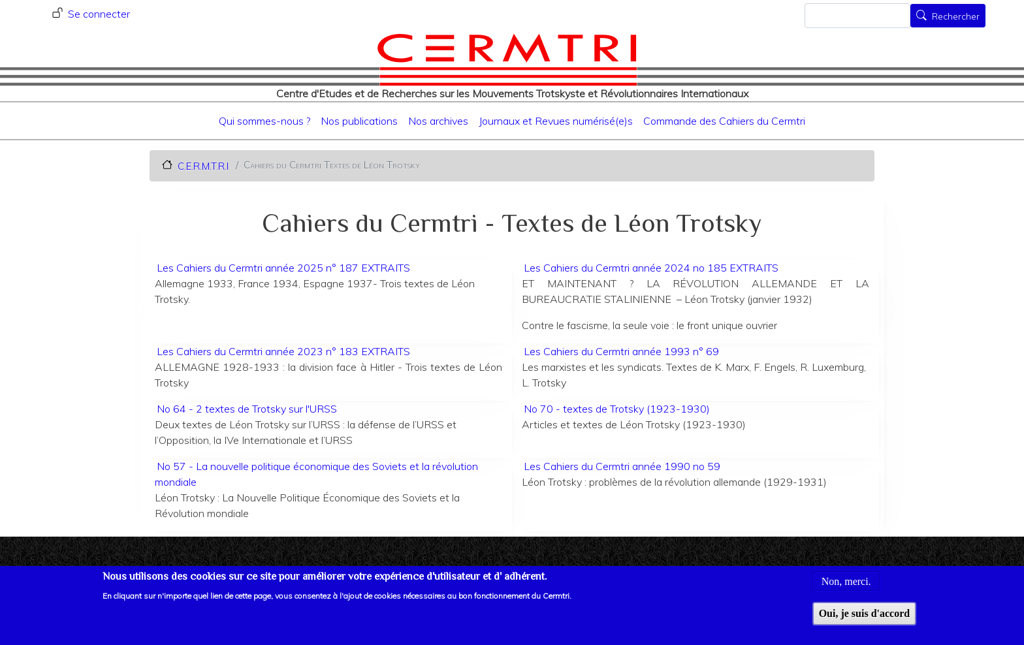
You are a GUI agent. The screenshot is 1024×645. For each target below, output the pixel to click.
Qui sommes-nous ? (264, 120)
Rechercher (956, 17)
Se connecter (99, 13)
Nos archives (438, 120)
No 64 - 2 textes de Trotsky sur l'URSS (247, 408)
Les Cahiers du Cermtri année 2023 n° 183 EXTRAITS (283, 351)
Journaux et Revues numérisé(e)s (556, 120)
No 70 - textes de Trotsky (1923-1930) (617, 408)
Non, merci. (846, 587)
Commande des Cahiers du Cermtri (724, 120)
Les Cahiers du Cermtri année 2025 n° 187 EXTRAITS (283, 267)
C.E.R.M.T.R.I (203, 165)
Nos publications (359, 120)
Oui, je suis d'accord (864, 619)
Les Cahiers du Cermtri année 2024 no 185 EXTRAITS (651, 267)
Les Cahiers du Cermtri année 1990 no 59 (622, 466)
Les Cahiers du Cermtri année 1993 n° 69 (621, 351)
